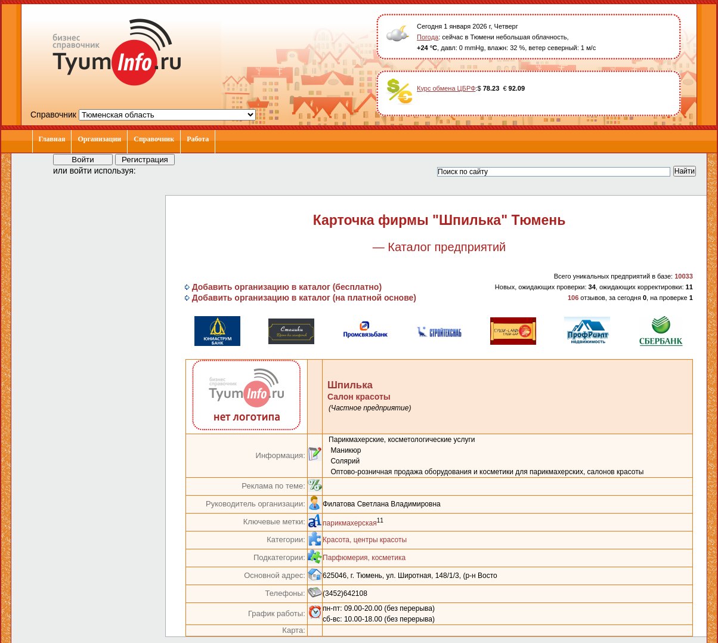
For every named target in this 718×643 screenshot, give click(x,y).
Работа (198, 139)
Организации (99, 139)
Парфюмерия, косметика (364, 558)
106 (573, 297)
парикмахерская (350, 523)
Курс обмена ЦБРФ (446, 88)
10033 (683, 276)
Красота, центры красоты (365, 540)
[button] (155, 170)
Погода (427, 37)
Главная (52, 139)
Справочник (154, 139)
